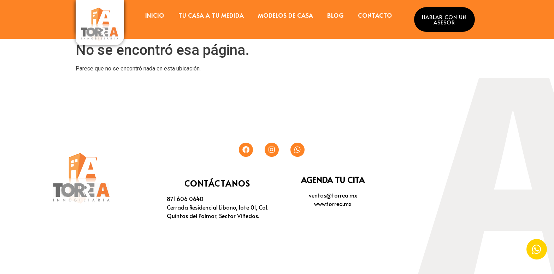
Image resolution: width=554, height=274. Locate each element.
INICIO (154, 15)
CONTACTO (375, 15)
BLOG (335, 15)
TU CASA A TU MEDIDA (211, 15)
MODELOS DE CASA (285, 15)
